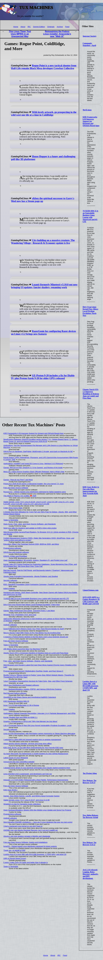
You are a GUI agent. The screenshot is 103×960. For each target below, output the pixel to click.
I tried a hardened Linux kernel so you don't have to (23, 826)
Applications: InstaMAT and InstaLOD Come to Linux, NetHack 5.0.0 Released (33, 464)
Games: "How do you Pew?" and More (18, 480)
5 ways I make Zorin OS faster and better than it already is (25, 862)
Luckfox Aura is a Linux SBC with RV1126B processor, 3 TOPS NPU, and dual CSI (90, 686)
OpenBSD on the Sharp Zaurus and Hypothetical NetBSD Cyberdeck (29, 697)
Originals (50, 27)
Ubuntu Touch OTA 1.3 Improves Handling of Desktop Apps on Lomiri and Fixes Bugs (91, 394)
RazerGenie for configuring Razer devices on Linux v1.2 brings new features (43, 332)
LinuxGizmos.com (90, 590)
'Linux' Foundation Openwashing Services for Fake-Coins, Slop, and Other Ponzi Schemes (37, 681)
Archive (60, 27)
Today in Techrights (10, 520)
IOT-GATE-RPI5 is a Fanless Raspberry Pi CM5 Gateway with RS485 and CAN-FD (91, 600)
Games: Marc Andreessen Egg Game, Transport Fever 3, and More (29, 611)
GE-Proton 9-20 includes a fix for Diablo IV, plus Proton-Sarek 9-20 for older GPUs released (42, 377)
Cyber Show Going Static (13, 508)
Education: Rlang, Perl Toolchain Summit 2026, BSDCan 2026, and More (31, 544)
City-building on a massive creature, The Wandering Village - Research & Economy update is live (43, 241)
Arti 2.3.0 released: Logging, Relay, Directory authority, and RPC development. (90, 874)
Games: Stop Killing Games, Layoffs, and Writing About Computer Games (31, 796)
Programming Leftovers (12, 548)
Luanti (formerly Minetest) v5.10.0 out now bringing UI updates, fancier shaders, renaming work (44, 286)
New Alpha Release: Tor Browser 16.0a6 (90, 816)
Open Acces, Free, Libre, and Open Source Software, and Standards (29, 524)
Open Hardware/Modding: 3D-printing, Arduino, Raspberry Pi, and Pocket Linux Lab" (35, 560)
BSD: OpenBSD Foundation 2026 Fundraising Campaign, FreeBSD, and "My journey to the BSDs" (40, 584)
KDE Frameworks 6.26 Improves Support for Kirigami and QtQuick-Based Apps (91, 121)
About (23, 27)
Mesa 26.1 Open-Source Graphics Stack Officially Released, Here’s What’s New (34, 472)
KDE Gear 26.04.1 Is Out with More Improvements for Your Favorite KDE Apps (91, 491)
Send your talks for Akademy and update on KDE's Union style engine (30, 528)
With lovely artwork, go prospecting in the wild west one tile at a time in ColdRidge (43, 113)
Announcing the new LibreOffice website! (19, 762)
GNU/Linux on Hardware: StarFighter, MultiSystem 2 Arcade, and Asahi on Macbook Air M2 (38, 451)
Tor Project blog (90, 773)
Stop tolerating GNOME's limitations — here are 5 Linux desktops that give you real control (37, 822)
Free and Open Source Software (15, 488)
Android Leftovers (10, 625)
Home (15, 27)
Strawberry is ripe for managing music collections (22, 804)
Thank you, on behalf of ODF (14, 850)
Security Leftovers (10, 580)
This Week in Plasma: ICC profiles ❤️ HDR (19, 496)
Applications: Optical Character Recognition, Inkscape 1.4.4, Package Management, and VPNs (39, 713)
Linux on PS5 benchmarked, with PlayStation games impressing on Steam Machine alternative (39, 733)
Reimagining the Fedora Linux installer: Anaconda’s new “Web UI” (57, 33)
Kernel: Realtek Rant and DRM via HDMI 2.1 (20, 717)
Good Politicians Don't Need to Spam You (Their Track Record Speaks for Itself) (33, 629)
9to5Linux (87, 110)
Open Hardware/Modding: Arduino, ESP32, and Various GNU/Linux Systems (32, 689)
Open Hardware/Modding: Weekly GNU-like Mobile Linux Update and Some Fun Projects (37, 810)
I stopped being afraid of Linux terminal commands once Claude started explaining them (36, 768)
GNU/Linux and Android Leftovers (16, 552)
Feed (67, 27)
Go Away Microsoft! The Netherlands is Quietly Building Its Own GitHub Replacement (35, 754)
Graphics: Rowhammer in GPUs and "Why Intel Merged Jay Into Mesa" (30, 721)
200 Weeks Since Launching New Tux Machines (21, 649)
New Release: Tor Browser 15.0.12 (89, 844)
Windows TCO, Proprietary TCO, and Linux (19, 615)
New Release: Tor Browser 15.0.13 (89, 781)
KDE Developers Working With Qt (16, 701)
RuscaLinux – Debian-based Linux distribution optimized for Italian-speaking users (34, 492)
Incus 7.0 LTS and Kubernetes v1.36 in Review (21, 705)
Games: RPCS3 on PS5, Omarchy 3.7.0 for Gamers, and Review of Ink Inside (33, 468)
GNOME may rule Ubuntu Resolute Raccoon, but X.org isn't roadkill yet (30, 830)
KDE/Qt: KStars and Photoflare (15, 556)
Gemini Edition (39, 27)
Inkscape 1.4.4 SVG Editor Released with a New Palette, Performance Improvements (35, 780)
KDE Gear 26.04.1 (10, 790)
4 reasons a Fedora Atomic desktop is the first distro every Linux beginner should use (35, 637)
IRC (29, 27)
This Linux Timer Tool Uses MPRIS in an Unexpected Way (20, 33)
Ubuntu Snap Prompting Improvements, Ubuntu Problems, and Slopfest (30, 576)
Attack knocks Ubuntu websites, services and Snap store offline (27, 744)
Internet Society (89, 36)
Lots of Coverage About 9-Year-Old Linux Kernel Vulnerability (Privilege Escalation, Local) (37, 725)
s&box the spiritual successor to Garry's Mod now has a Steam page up (42, 200)
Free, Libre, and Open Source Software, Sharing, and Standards (27, 661)
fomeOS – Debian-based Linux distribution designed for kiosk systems (30, 846)
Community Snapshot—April (89, 44)
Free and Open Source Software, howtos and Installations (25, 842)
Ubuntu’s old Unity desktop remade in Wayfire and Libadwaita (26, 836)
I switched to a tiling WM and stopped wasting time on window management (32, 740)
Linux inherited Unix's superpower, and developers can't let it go (27, 774)
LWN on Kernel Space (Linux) (14, 858)
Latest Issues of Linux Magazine (15, 758)
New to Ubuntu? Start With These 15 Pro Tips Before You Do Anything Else (32, 633)
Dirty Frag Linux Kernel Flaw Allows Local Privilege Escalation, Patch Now (90, 311)
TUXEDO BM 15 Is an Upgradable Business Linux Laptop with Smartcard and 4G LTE (90, 216)
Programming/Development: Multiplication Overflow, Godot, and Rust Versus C (33, 671)
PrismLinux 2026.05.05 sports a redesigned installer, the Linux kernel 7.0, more (33, 484)
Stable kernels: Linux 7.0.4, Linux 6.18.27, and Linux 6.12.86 (26, 800)
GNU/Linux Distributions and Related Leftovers (21, 685)
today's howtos (9, 588)
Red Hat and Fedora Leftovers (15, 693)
